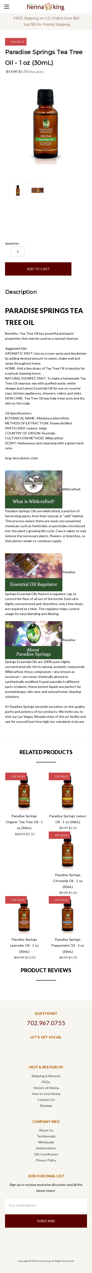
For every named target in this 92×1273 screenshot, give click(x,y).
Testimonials (46, 1136)
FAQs (46, 1082)
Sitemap (46, 1106)
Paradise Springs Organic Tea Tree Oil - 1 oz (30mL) (24, 822)
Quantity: (12, 243)
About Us (46, 1130)
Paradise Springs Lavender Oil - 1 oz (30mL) (24, 945)
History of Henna (46, 1088)
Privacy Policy (46, 1160)
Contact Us (46, 1100)
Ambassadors (46, 1148)
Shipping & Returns (46, 1076)
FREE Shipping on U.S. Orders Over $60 (46, 18)
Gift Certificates (46, 1154)
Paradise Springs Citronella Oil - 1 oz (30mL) (67, 881)
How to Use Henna (46, 1094)
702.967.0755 (46, 1022)
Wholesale (46, 1142)
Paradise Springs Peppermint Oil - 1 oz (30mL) (67, 945)
